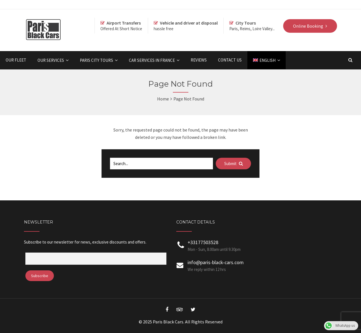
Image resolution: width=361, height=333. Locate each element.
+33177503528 (203, 242)
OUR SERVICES (51, 60)
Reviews (199, 60)
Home (163, 99)
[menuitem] (266, 60)
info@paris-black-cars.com (216, 262)
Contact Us (230, 60)
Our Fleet (16, 60)
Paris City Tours (96, 60)
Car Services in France (152, 60)
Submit (233, 163)
